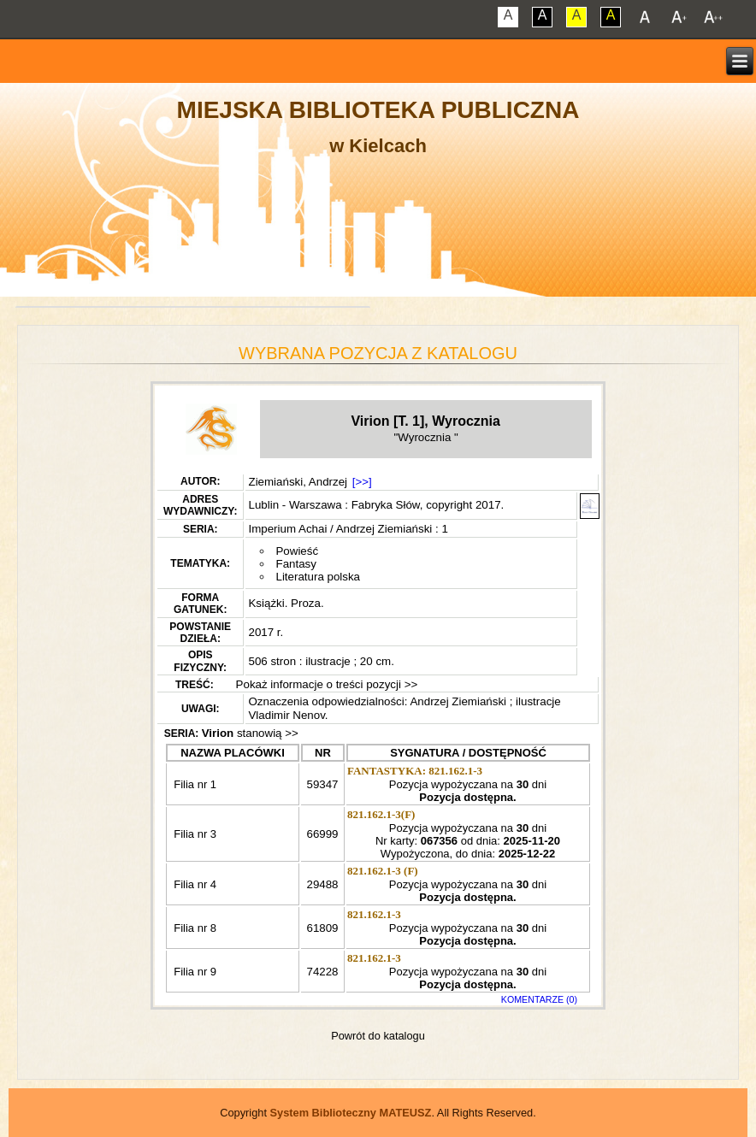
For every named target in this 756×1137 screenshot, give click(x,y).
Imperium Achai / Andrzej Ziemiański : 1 (347, 528)
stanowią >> (250, 733)
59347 (322, 784)
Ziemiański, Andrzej (297, 481)
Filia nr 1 (206, 784)
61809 (322, 928)
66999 (322, 834)
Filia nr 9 (193, 971)
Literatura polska (317, 576)
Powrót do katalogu (378, 1035)
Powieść (296, 551)
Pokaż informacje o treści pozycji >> (325, 684)
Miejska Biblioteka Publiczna (378, 110)
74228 (322, 971)
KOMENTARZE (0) (539, 999)
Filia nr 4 (193, 884)
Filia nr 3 (193, 834)
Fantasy (295, 563)
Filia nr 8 (193, 928)
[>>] (362, 481)
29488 (322, 884)
